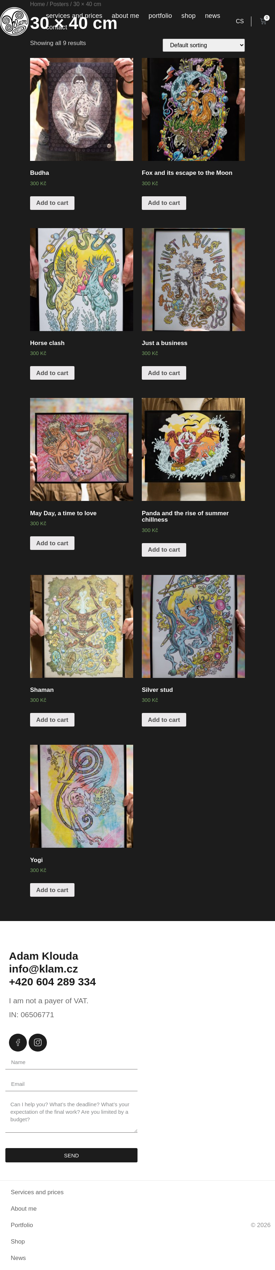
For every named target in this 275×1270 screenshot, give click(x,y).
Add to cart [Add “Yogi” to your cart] (52, 890)
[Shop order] (204, 45)
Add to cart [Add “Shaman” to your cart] (52, 720)
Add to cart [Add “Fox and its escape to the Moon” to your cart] (164, 203)
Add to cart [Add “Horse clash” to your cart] (52, 373)
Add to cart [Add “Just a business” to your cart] (164, 373)
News (212, 15)
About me (125, 15)
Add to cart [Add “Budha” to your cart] (52, 203)
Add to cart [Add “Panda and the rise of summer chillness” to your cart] (164, 549)
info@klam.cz (43, 969)
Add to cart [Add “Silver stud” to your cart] (164, 720)
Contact (56, 27)
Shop (189, 15)
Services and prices (74, 15)
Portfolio (160, 15)
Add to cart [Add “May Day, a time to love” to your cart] (52, 543)
